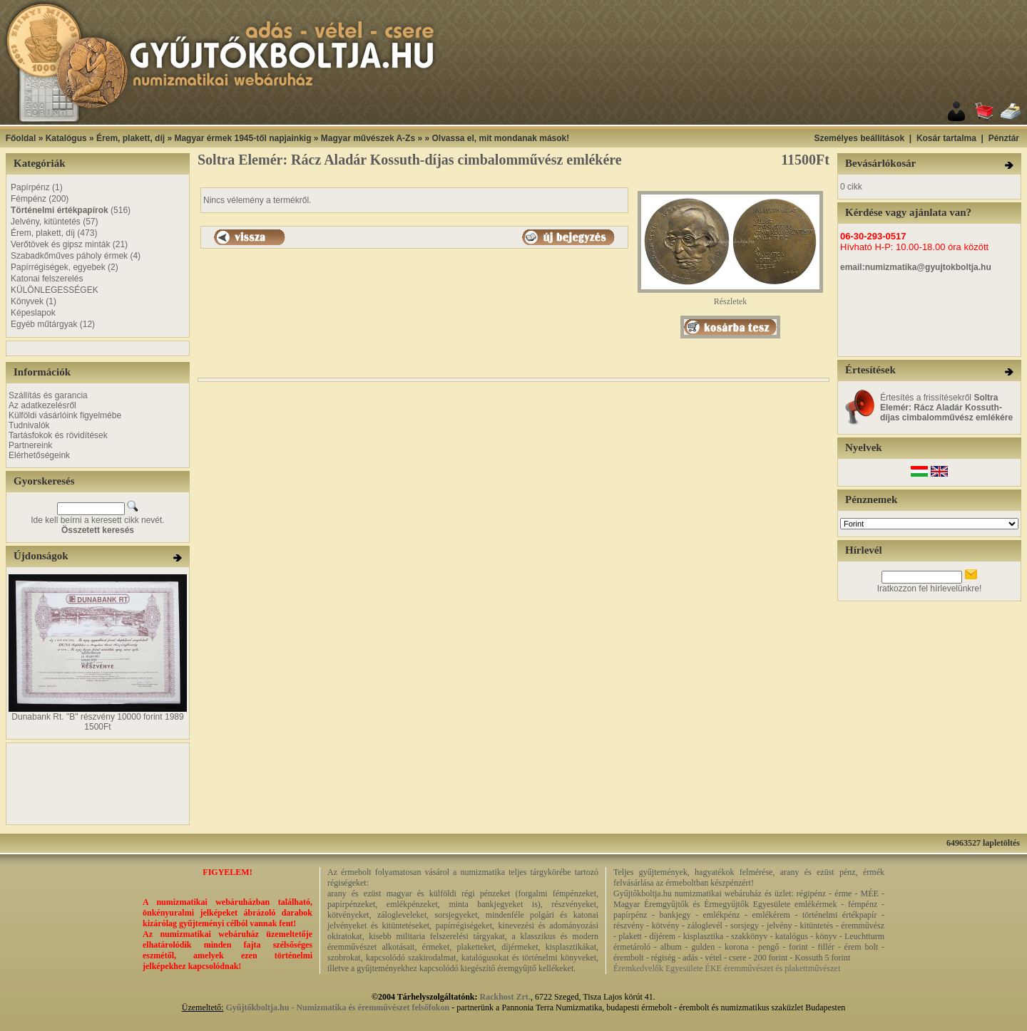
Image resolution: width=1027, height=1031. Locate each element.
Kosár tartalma (946, 138)
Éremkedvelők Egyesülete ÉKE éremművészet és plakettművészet (726, 968)
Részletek (730, 297)
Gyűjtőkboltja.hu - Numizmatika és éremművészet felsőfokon (337, 1007)
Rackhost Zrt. (505, 997)
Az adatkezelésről (42, 405)
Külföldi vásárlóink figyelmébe (65, 415)
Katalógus (66, 138)
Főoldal (21, 138)
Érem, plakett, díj (130, 138)
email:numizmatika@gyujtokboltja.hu (915, 267)
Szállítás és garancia (48, 395)
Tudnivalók (29, 425)
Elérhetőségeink (39, 455)
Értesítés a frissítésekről (946, 408)
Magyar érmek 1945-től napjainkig (242, 138)
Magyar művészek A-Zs (368, 138)
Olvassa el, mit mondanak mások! (500, 138)
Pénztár (1003, 138)
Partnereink (30, 445)
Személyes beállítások (859, 138)
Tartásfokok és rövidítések (58, 435)
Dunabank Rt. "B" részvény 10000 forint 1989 (97, 717)
